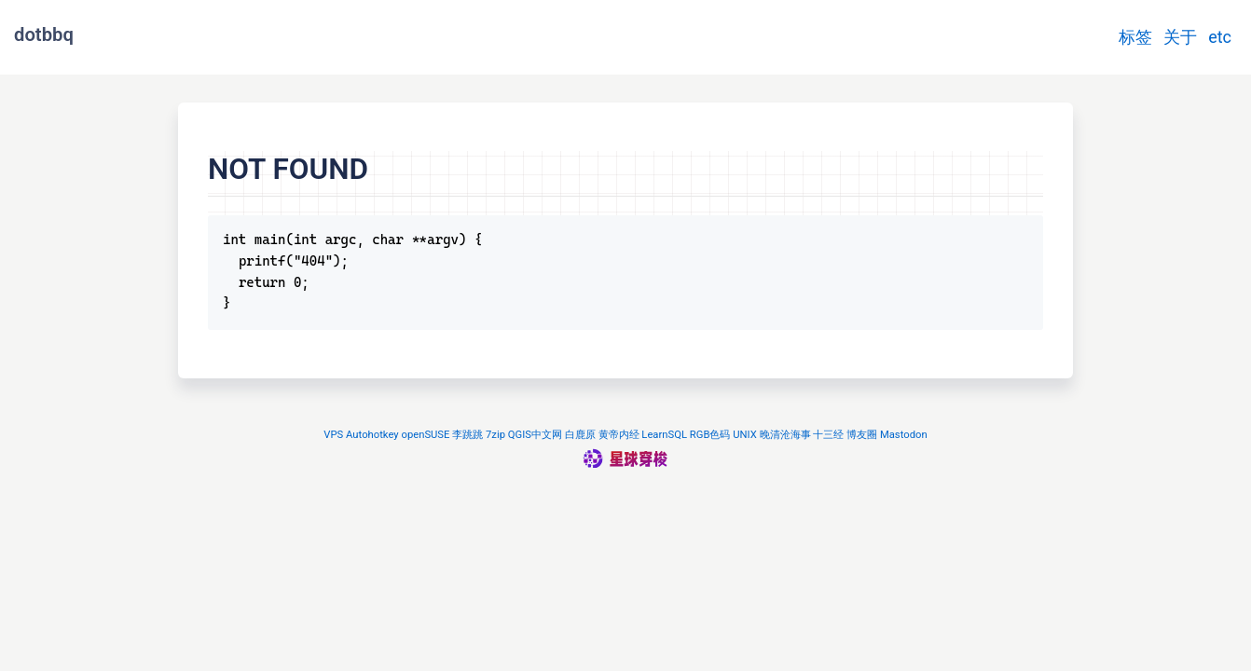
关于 (1180, 37)
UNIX (745, 435)
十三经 (828, 435)
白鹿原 (580, 435)
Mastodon (904, 435)
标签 (1135, 37)
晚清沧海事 (785, 435)
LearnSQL (664, 435)
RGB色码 (710, 435)
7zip (495, 435)
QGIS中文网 (535, 435)
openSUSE (425, 435)
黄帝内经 (618, 435)
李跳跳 (467, 435)
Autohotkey (372, 435)
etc (1219, 37)
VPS (333, 435)
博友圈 (861, 435)
